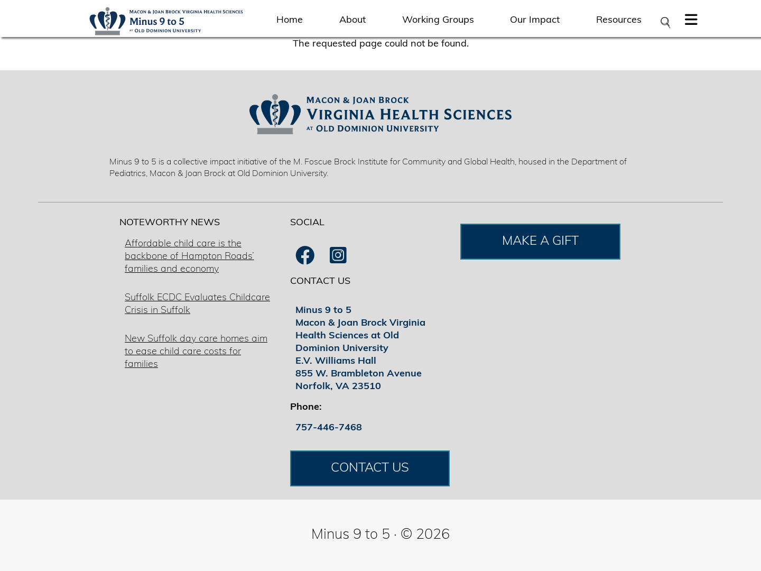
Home (289, 20)
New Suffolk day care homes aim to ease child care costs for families (196, 352)
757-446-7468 (328, 428)
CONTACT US (370, 468)
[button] (691, 22)
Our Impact (535, 20)
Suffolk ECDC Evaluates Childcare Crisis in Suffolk (197, 304)
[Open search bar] (665, 22)
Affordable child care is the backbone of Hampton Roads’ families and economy (189, 256)
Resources (619, 20)
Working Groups (438, 20)
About (352, 20)
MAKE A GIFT (540, 241)
